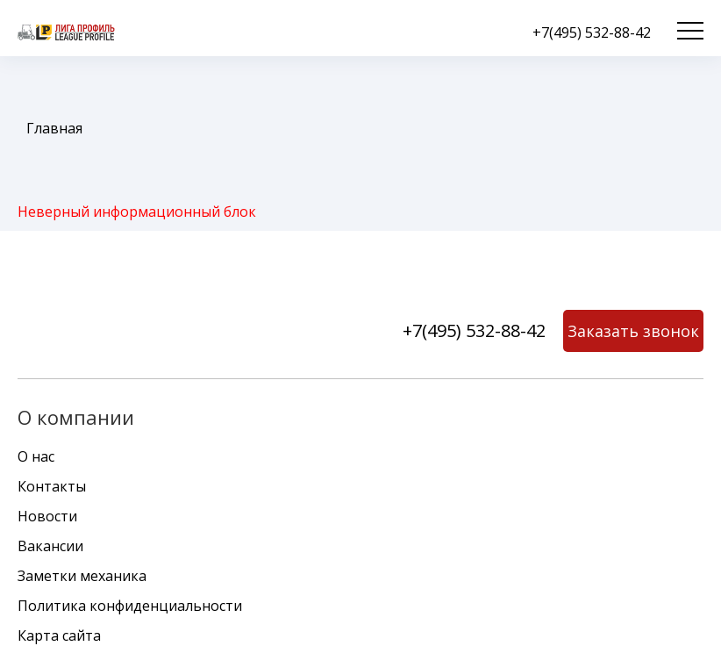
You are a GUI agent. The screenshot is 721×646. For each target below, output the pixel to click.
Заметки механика (82, 575)
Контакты (52, 486)
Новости (47, 516)
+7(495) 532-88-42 (591, 32)
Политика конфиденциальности (130, 605)
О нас (36, 456)
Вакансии (50, 546)
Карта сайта (59, 635)
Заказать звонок (633, 330)
